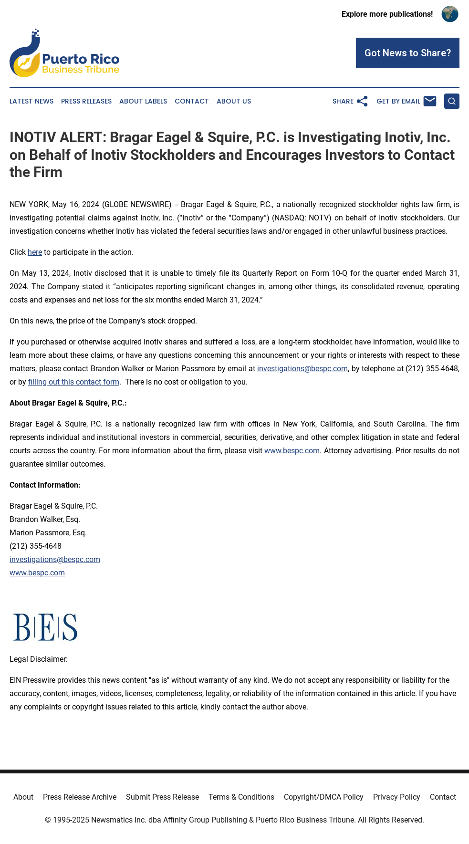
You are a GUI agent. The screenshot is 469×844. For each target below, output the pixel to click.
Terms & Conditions (241, 797)
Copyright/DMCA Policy (324, 797)
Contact (192, 101)
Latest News (31, 101)
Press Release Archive (79, 797)
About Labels (143, 101)
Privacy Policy (396, 797)
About (23, 797)
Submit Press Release (162, 797)
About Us (234, 101)
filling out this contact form (73, 381)
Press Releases (86, 101)
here (35, 252)
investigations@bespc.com (302, 368)
